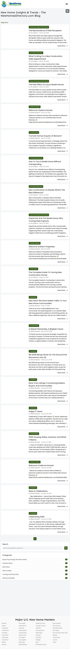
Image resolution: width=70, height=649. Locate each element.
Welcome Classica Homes (40, 110)
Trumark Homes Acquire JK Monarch (45, 136)
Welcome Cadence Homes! (41, 465)
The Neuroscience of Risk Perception (45, 30)
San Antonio (56, 626)
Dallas (4, 642)
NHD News (33, 297)
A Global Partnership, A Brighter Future (46, 329)
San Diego (56, 630)
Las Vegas (22, 637)
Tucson (55, 640)
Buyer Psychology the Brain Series (39, 27)
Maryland (22, 642)
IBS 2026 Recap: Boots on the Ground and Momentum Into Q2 (48, 356)
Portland (38, 637)
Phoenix (38, 635)
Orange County (40, 626)
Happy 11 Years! (35, 411)
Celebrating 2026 (36, 516)
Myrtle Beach (23, 644)
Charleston (5, 630)
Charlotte (5, 628)
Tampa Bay (56, 637)
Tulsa (54, 642)
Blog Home (4, 22)
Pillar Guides (34, 269)
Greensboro (22, 626)
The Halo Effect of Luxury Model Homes (46, 84)
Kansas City (22, 635)
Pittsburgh (39, 633)
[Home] (11, 4)
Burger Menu (66, 4)
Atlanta (4, 623)
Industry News (34, 132)
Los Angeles (22, 640)
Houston (21, 628)
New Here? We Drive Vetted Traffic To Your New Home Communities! (48, 302)
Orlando (38, 628)
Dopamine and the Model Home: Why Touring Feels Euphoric (46, 219)
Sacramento (57, 623)
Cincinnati (5, 635)
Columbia (5, 637)
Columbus (5, 640)
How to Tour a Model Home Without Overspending (45, 163)
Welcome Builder (35, 107)
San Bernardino (57, 628)
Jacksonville (23, 633)
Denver (4, 644)
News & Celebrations (38, 491)
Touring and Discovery (36, 52)
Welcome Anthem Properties (42, 246)
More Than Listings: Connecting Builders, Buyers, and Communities (47, 384)
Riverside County (41, 644)
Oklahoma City (40, 623)
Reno (37, 642)
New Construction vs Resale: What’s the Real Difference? (47, 191)
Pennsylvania (40, 630)
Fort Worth (22, 623)
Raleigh (38, 640)
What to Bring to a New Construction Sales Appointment (45, 57)
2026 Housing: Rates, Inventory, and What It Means (47, 438)
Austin (4, 626)
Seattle (55, 635)
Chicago (4, 633)
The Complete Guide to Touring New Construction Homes (45, 273)
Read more (61, 46)
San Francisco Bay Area (60, 633)
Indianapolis (23, 630)
